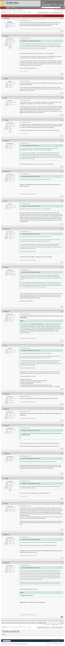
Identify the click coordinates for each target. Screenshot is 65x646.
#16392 (62, 345)
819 (17, 12)
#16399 (62, 534)
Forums (3, 7)
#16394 (62, 409)
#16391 (62, 311)
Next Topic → (61, 624)
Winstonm (7, 171)
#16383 (62, 78)
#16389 (62, 229)
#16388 (62, 201)
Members (8, 7)
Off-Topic (14, 9)
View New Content (58, 9)
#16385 (62, 120)
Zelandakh (7, 453)
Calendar (13, 7)
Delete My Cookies (15, 643)
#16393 (62, 394)
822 (25, 12)
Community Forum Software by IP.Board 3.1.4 (54, 643)
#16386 (62, 140)
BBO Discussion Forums (6, 9)
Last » (29, 12)
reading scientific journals (37, 323)
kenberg (6, 267)
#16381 (62, 18)
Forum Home (9, 643)
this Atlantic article (25, 434)
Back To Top (4, 643)
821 (22, 12)
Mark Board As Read (24, 643)
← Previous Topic (47, 624)
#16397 (62, 478)
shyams (6, 78)
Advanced (64, 7)
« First (10, 12)
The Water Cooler (20, 9)
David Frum (23, 602)
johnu (5, 98)
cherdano (6, 18)
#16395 (62, 425)
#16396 (62, 453)
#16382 (62, 36)
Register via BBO (46, 5)
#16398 (62, 503)
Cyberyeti (6, 140)
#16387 (62, 171)
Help (60, 5)
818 (15, 12)
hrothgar (6, 36)
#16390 (62, 267)
